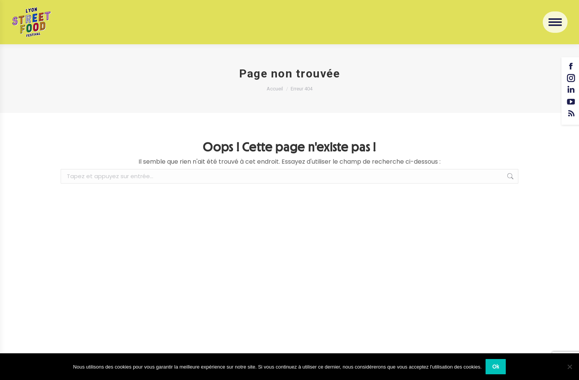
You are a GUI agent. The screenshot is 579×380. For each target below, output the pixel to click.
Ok (495, 366)
